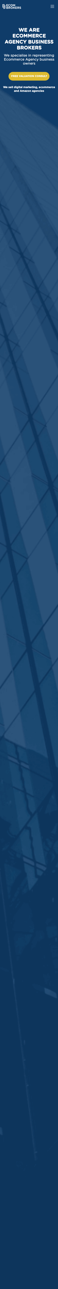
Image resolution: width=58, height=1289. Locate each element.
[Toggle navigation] (52, 6)
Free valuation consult (29, 76)
